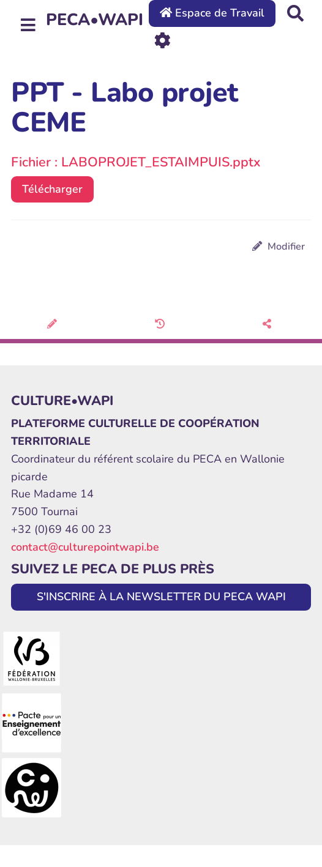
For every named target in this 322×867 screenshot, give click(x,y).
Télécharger (52, 189)
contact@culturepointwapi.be (85, 547)
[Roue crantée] (162, 39)
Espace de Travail (212, 13)
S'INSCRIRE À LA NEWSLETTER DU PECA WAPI (161, 596)
